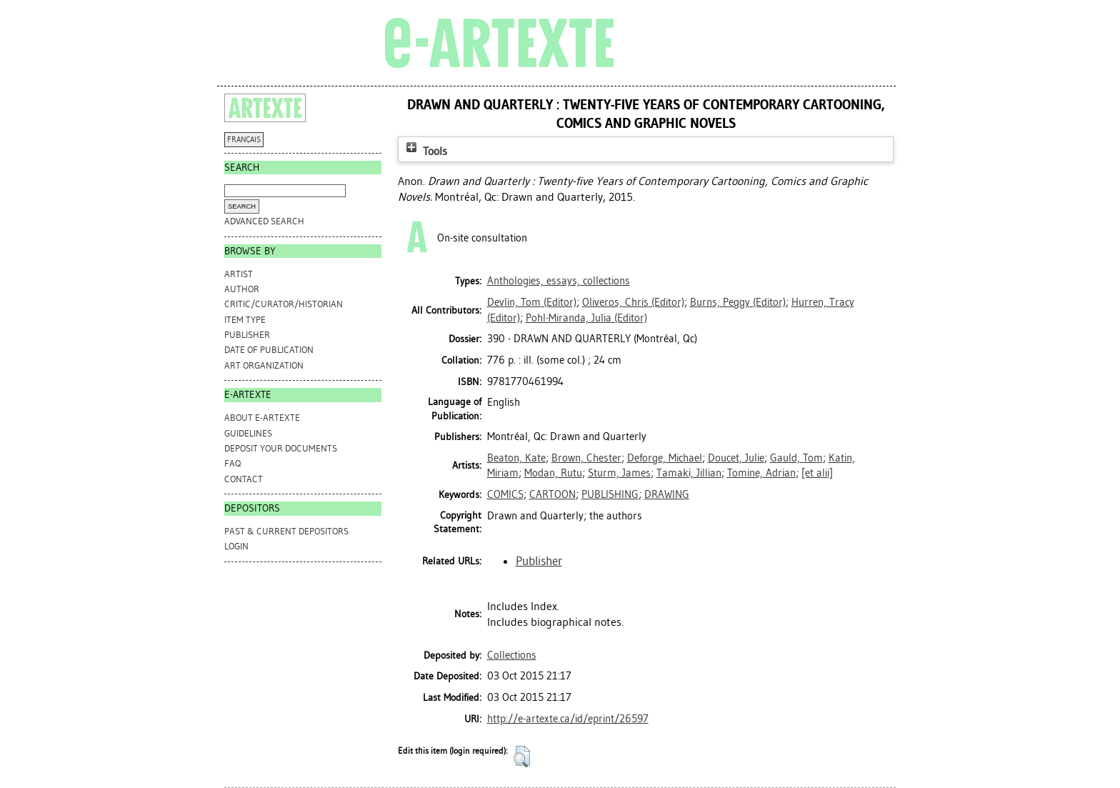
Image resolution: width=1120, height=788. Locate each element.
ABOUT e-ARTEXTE (262, 417)
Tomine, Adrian (761, 473)
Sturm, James (619, 473)
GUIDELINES (248, 433)
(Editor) (531, 302)
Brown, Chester (586, 458)
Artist (238, 274)
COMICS (505, 494)
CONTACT (243, 479)
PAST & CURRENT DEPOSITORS (286, 531)
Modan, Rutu (553, 473)
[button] (522, 756)
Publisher (247, 334)
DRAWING (666, 494)
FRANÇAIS (244, 139)
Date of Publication (269, 349)
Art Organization (264, 365)
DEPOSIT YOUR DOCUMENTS (280, 448)
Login (236, 546)
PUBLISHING (610, 494)
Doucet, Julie (736, 458)
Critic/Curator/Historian (283, 304)
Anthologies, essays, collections (558, 280)
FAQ (232, 463)
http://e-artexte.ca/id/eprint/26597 (568, 718)
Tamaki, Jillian (688, 473)
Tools (425, 151)
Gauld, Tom (796, 458)
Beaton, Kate (516, 458)
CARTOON (552, 494)
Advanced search (264, 221)
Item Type (245, 319)
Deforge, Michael (664, 458)
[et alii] (817, 473)
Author (241, 289)
